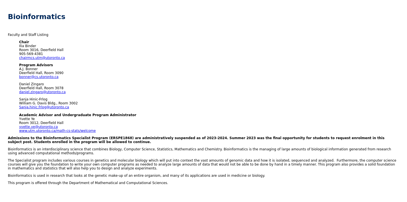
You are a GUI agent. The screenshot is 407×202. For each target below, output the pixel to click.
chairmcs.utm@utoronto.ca (42, 58)
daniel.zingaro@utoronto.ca (42, 92)
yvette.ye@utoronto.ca (38, 127)
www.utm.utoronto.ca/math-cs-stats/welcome (57, 131)
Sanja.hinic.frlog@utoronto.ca (44, 107)
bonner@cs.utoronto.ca (38, 77)
